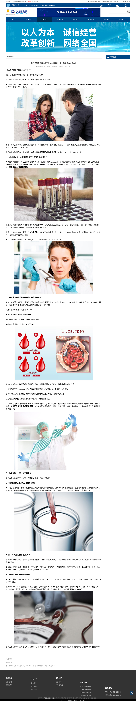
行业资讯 (45, 19)
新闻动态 (29, 19)
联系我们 (122, 19)
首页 (13, 19)
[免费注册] (35, 1)
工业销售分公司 (85, 695)
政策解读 (76, 19)
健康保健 (60, 19)
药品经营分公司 (85, 692)
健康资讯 (34, 692)
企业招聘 (91, 19)
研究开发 (34, 686)
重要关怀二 (59, 687)
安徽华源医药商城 (94, 1)
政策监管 (9, 687)
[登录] (30, 1)
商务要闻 (34, 689)
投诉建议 (107, 19)
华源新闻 (9, 684)
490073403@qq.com (123, 1)
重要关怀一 (59, 684)
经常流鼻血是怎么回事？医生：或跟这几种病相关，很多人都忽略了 (33, 666)
